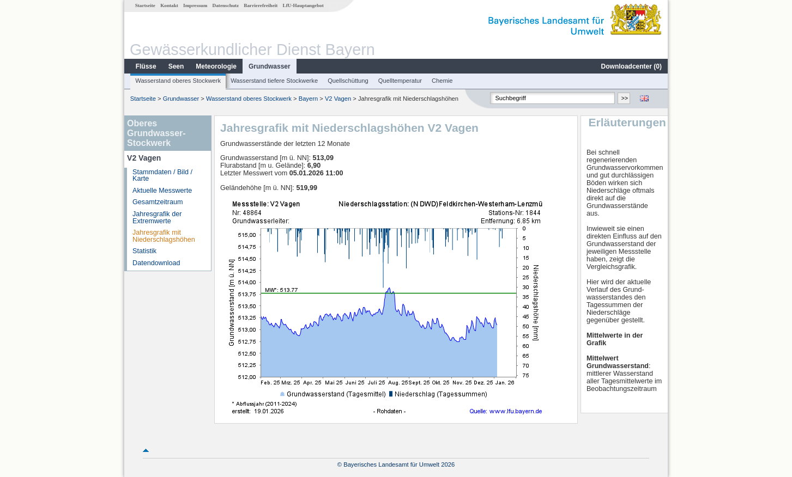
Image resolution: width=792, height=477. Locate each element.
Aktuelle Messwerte (162, 190)
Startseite (145, 5)
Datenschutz (226, 5)
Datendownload (156, 263)
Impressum (195, 5)
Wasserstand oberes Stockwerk (178, 80)
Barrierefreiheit (260, 5)
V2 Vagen (338, 98)
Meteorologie (216, 66)
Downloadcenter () (631, 66)
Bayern (308, 98)
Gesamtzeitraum (157, 202)
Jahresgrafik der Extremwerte (157, 217)
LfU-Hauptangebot (303, 5)
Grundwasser (270, 66)
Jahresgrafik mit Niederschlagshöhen (163, 236)
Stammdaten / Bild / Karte (162, 175)
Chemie (442, 80)
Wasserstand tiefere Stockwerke (274, 80)
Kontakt (169, 5)
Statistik (144, 251)
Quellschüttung (348, 80)
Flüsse (146, 66)
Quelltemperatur (400, 80)
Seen (176, 66)
